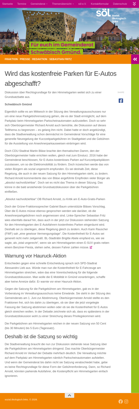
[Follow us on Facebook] (121, 401)
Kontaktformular (100, 4)
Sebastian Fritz (60, 59)
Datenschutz (120, 4)
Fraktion (11, 59)
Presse (25, 59)
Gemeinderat (38, 4)
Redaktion (39, 59)
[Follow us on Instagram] (126, 401)
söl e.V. (82, 4)
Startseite (7, 4)
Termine (21, 4)
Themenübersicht (62, 4)
